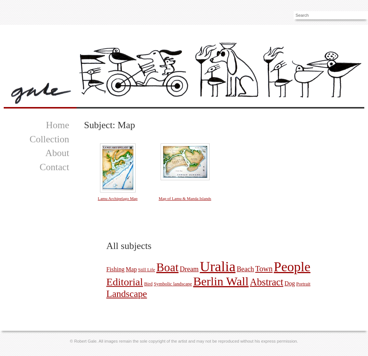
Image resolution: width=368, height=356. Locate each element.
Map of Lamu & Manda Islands (185, 198)
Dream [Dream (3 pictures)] (189, 269)
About (57, 153)
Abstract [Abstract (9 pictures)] (266, 282)
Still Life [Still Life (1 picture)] (146, 269)
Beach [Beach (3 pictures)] (245, 269)
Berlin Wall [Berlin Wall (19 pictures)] (221, 281)
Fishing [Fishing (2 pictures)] (115, 269)
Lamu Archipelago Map (118, 198)
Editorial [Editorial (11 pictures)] (124, 282)
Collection (49, 139)
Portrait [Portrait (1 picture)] (303, 284)
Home (57, 125)
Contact (54, 167)
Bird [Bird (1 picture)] (148, 284)
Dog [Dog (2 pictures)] (289, 283)
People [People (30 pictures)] (292, 266)
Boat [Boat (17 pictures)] (167, 267)
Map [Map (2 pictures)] (131, 269)
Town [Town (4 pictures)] (264, 269)
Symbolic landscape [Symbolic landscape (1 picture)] (173, 284)
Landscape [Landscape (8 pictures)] (126, 293)
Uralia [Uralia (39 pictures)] (218, 266)
